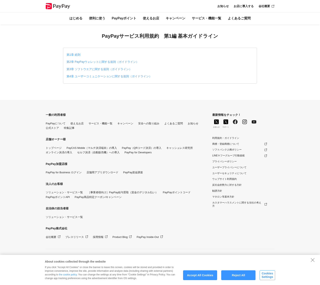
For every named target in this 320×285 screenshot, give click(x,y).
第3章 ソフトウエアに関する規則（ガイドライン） (99, 69)
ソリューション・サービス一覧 (64, 192)
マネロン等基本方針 (223, 196)
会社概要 (264, 6)
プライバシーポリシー (224, 161)
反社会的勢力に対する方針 (227, 184)
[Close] (312, 262)
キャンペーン (175, 18)
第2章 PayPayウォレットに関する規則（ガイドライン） (103, 61)
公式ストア (52, 127)
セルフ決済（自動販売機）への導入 (98, 152)
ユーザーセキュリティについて (229, 173)
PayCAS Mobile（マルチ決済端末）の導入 (92, 147)
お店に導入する (244, 6)
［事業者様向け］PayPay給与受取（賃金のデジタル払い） (123, 192)
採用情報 (98, 237)
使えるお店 (151, 18)
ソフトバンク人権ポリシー (227, 149)
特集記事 (69, 127)
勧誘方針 (217, 190)
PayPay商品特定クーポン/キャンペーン (98, 197)
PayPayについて (56, 123)
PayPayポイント (124, 18)
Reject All (238, 277)
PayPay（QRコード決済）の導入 (141, 147)
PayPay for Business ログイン (64, 172)
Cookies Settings (267, 277)
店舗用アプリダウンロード (102, 172)
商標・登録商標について (225, 143)
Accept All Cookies (200, 277)
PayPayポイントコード (177, 192)
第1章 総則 (73, 54)
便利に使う (97, 18)
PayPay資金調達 (133, 172)
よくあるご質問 (239, 18)
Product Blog (120, 237)
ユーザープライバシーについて (229, 167)
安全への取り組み (148, 123)
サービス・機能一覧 (206, 18)
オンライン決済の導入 (59, 152)
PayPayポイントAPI (58, 197)
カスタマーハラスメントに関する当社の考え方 (236, 204)
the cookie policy (68, 277)
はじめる (75, 18)
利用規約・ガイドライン (225, 138)
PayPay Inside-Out (148, 237)
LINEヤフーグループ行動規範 (228, 155)
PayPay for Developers (138, 152)
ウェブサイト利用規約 (224, 179)
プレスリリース (74, 237)
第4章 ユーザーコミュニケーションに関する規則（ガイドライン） (109, 76)
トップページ (54, 147)
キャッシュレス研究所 (179, 147)
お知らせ (223, 6)
